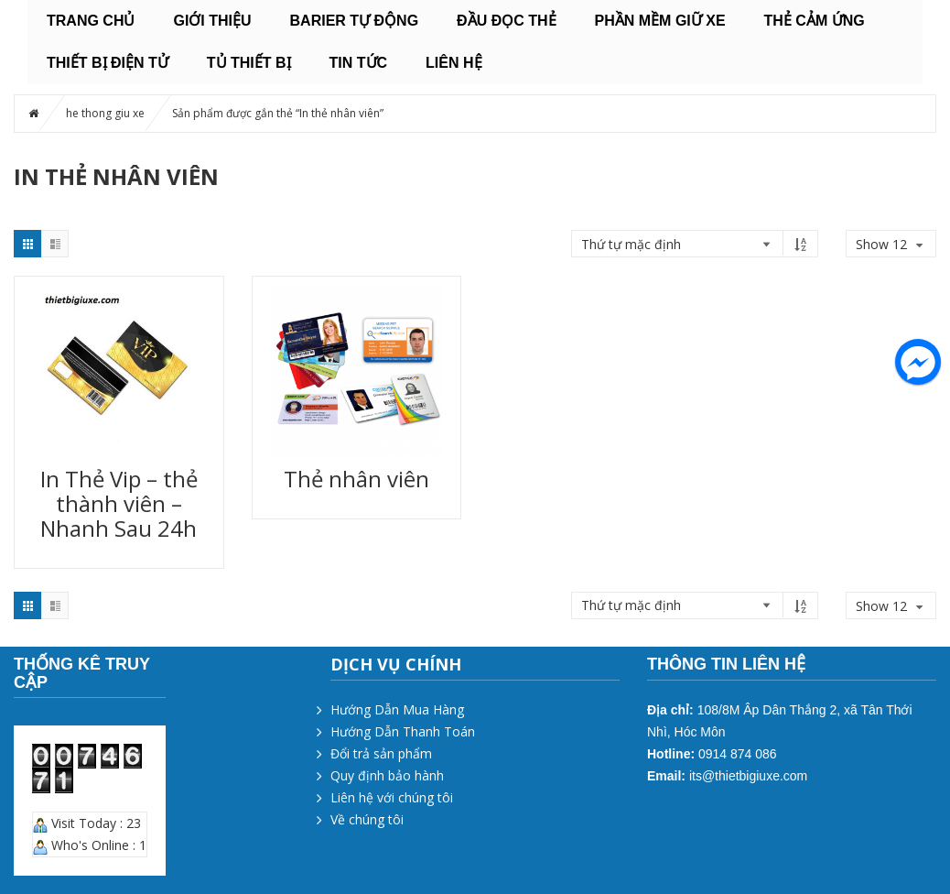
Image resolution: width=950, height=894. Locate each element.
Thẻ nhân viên (356, 478)
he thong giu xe (105, 113)
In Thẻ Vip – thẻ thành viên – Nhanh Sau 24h (119, 503)
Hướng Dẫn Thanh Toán (402, 731)
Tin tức (358, 63)
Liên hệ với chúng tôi (391, 797)
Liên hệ (453, 63)
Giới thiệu (212, 20)
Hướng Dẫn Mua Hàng (397, 709)
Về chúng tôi (367, 819)
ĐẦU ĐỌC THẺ (506, 20)
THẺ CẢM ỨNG (814, 20)
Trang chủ (91, 20)
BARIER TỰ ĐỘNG (354, 20)
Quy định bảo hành (387, 775)
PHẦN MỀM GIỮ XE (660, 20)
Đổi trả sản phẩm (381, 753)
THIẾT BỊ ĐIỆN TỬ (107, 63)
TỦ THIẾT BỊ (249, 63)
